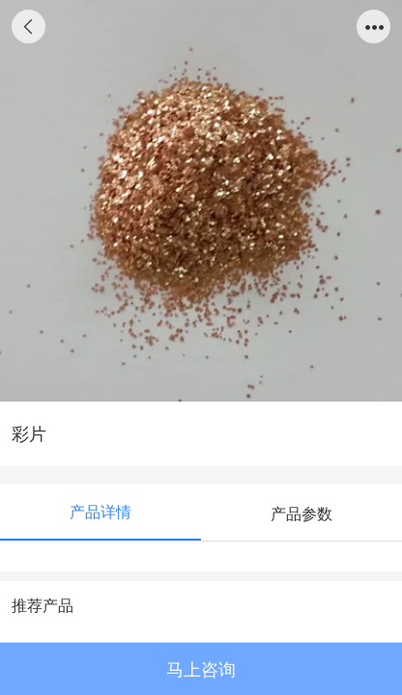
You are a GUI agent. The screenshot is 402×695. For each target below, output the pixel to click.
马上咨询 (201, 670)
